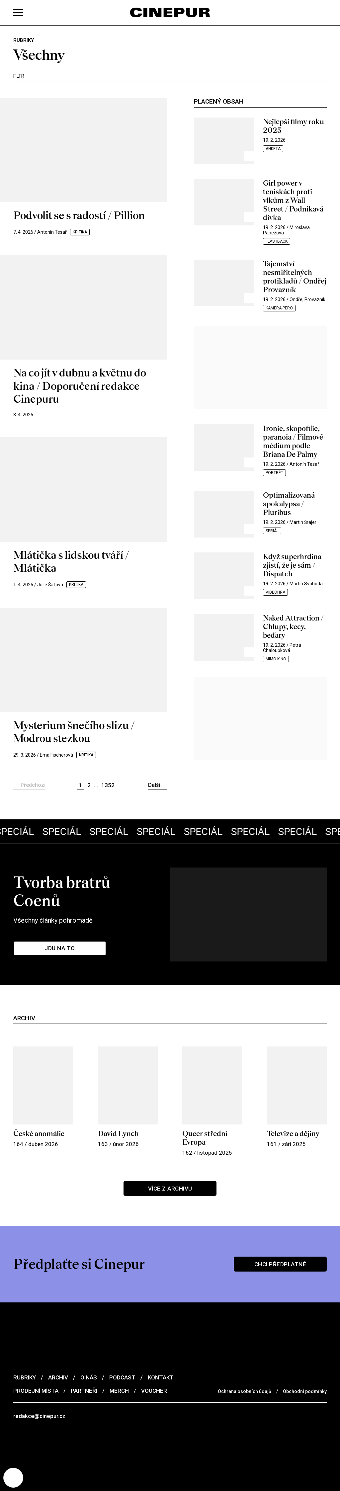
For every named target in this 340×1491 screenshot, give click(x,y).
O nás (88, 1377)
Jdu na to (59, 948)
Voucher (154, 1390)
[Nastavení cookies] (13, 1478)
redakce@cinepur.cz (39, 1416)
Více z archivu (170, 1188)
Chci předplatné (280, 1264)
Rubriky (24, 1377)
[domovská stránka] (170, 12)
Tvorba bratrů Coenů (61, 891)
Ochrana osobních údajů (244, 1391)
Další (154, 785)
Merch (119, 1390)
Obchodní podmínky (305, 1391)
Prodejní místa (35, 1390)
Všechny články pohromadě (53, 920)
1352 (108, 785)
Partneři (84, 1390)
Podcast (122, 1377)
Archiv (58, 1377)
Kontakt (161, 1377)
